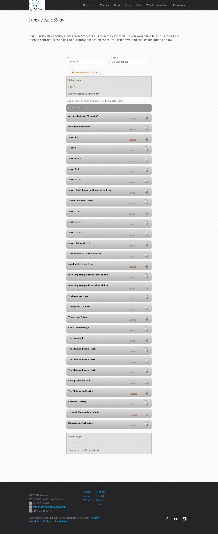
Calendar (100, 491)
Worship (104, 5)
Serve (128, 5)
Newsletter (101, 496)
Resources (179, 5)
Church (86, 491)
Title (86, 107)
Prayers (100, 500)
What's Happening (157, 5)
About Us (88, 5)
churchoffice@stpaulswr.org (49, 506)
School (86, 496)
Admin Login (61, 521)
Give (138, 5)
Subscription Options (85, 72)
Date (78, 107)
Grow (117, 5)
